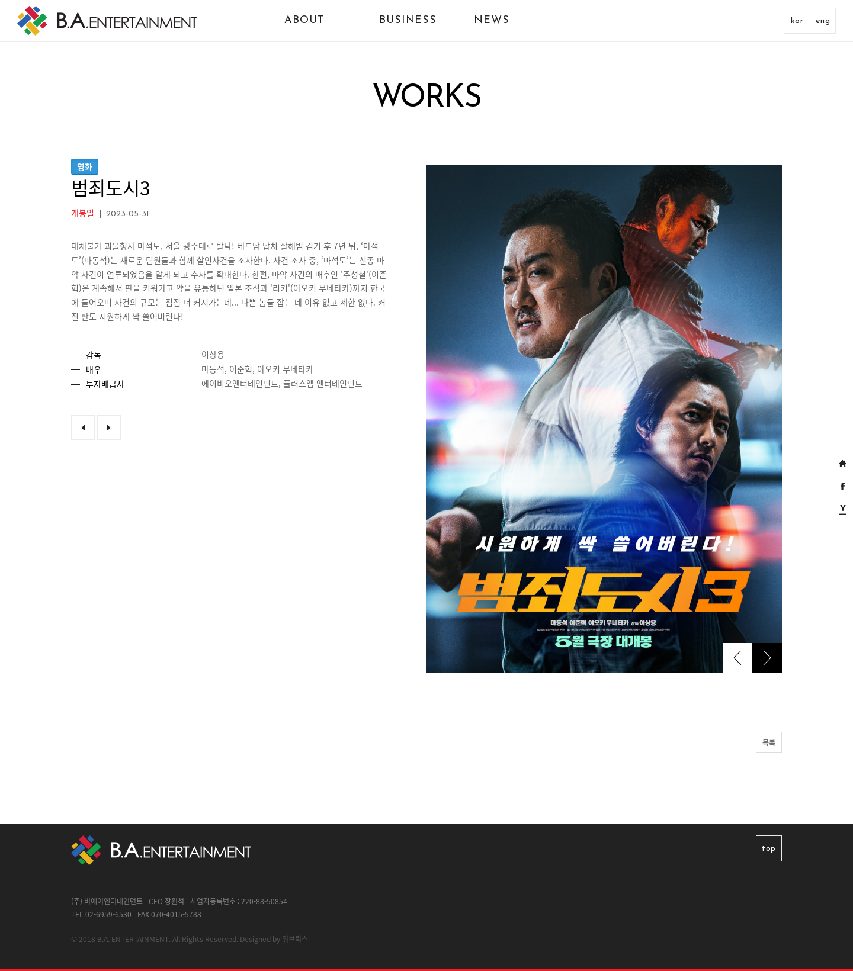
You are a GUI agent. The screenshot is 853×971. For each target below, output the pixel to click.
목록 (768, 742)
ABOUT (304, 20)
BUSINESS (408, 20)
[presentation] (737, 658)
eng (823, 21)
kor (797, 21)
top (769, 848)
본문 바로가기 (0, 0)
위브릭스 (295, 939)
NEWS (491, 20)
